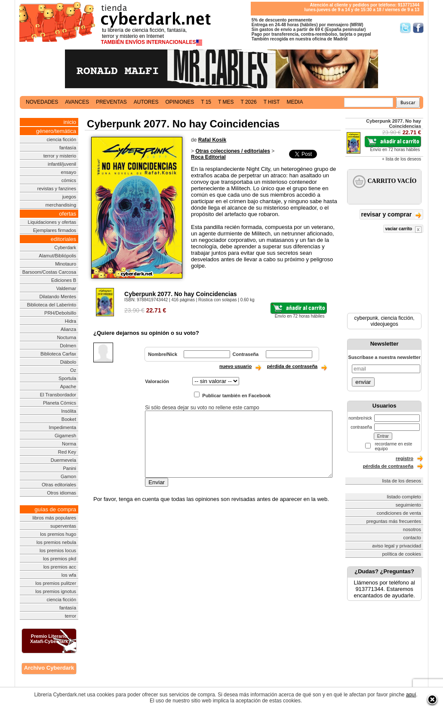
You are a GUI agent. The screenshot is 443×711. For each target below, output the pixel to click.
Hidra (70, 321)
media (294, 102)
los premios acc (59, 566)
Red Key (67, 451)
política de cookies (401, 553)
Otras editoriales (59, 484)
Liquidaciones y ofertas (52, 222)
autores (146, 102)
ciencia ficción (61, 139)
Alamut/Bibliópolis (57, 255)
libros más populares (55, 517)
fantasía (67, 147)
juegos (69, 196)
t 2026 (248, 102)
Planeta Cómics (59, 402)
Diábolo (68, 362)
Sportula (67, 378)
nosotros (412, 529)
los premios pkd (59, 558)
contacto (412, 537)
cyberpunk (366, 318)
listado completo (404, 496)
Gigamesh (65, 435)
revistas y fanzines (56, 188)
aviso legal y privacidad (396, 545)
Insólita (68, 411)
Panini (69, 468)
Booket (69, 419)
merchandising (61, 204)
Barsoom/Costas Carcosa (49, 272)
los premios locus (58, 550)
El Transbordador (58, 394)
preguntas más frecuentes (393, 521)
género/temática (56, 131)
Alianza (68, 329)
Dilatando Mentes (57, 296)
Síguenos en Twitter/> (405, 27)
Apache (68, 386)
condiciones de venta (399, 513)
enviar (363, 382)
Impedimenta (62, 427)
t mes (226, 102)
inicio (69, 122)
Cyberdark (65, 247)
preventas (111, 102)
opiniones (180, 102)
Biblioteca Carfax (58, 353)
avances (77, 102)
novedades (42, 102)
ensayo (68, 172)
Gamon (68, 476)
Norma (69, 443)
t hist (272, 102)
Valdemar (66, 288)
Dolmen (68, 345)
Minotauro (65, 263)
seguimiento (408, 504)
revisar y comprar (391, 215)
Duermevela (63, 460)
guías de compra (55, 509)
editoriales (63, 239)
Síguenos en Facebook (418, 27)
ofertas (67, 213)
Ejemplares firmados (54, 230)
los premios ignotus (55, 591)
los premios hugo (58, 534)
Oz (73, 370)
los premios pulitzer (55, 583)
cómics (69, 180)
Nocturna (66, 337)
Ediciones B (63, 280)
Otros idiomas (61, 492)
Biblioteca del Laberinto (51, 304)
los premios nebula (56, 542)
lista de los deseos (401, 480)
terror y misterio (59, 155)
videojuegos (384, 324)
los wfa (69, 575)
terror (70, 615)
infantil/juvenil (62, 164)
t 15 (206, 102)
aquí (411, 695)
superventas (63, 526)
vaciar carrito (403, 229)
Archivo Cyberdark (49, 668)
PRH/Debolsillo (60, 312)
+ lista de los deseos (401, 159)
